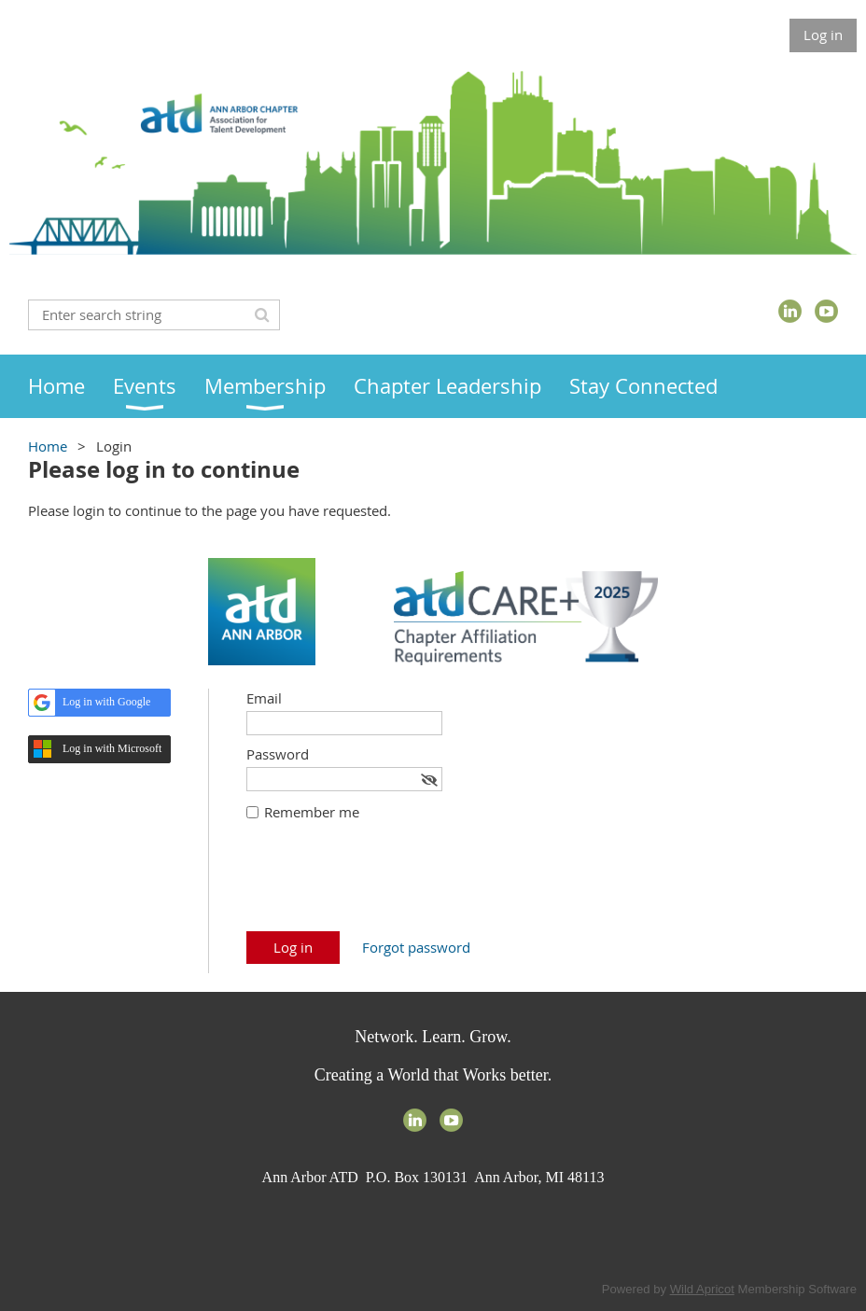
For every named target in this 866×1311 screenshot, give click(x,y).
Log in (823, 34)
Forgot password (416, 947)
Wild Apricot (702, 1289)
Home (47, 446)
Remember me (311, 811)
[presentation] (388, 885)
